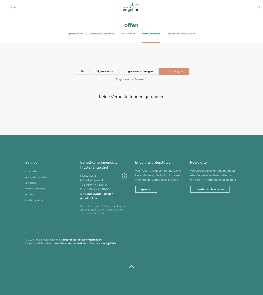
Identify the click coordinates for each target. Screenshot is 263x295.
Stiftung (174, 71)
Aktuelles (30, 182)
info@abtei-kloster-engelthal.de (82, 239)
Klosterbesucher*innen (102, 33)
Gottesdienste (75, 33)
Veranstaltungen (151, 33)
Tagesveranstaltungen (139, 71)
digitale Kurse (105, 71)
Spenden (146, 189)
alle (82, 71)
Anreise (29, 194)
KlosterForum (128, 33)
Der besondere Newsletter (181, 33)
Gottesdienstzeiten (36, 177)
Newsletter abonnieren (210, 189)
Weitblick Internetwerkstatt (72, 243)
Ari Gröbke (109, 243)
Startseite (31, 171)
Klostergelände (34, 200)
